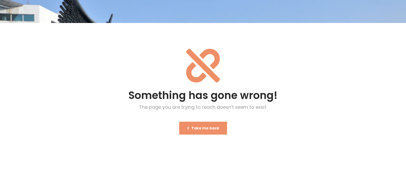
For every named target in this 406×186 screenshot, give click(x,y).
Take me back (203, 127)
